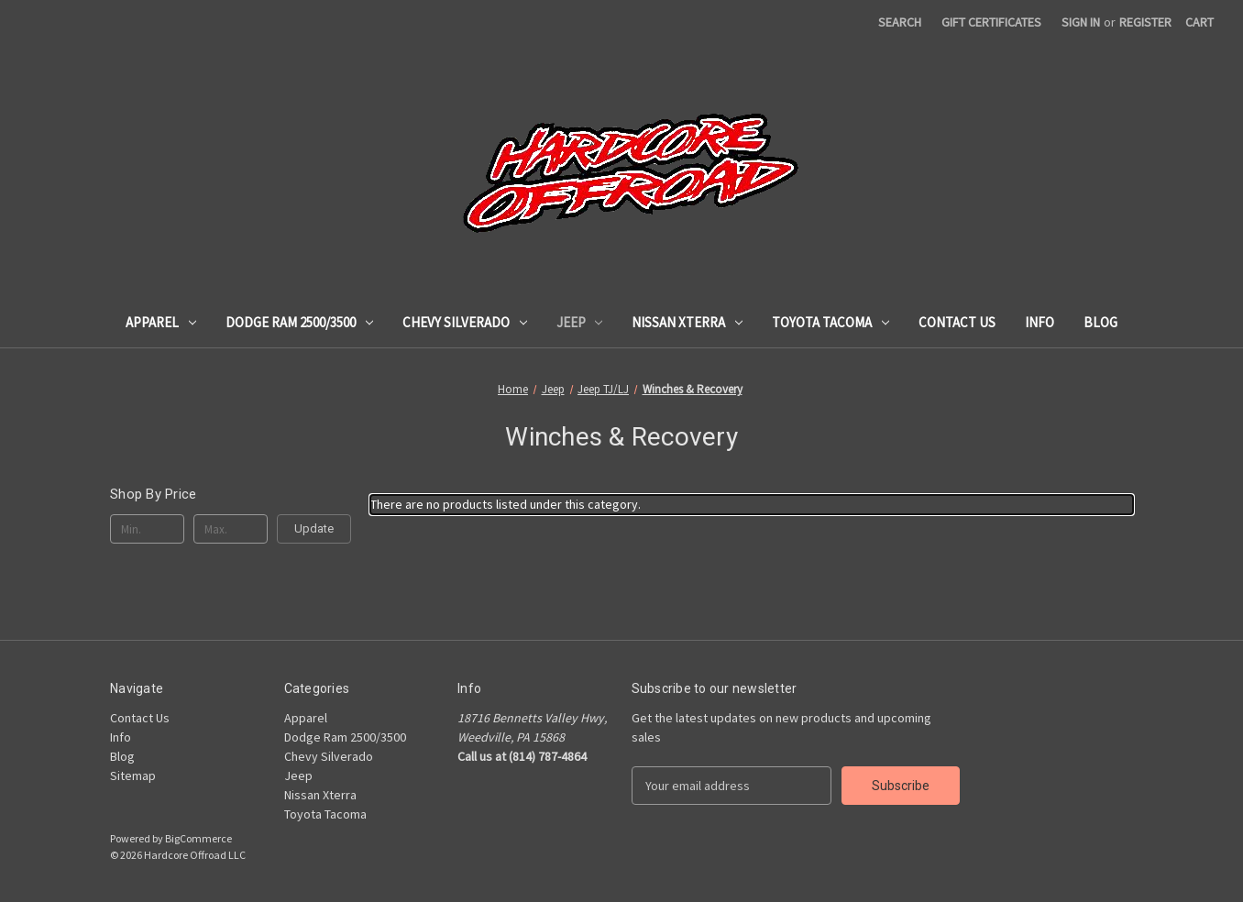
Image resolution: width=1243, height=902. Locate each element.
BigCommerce (198, 838)
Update (314, 528)
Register (1145, 22)
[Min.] (147, 529)
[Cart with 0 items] (1199, 22)
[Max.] (230, 529)
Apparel (161, 322)
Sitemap (133, 775)
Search (899, 22)
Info (1039, 322)
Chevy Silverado (464, 322)
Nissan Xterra (687, 322)
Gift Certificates (991, 22)
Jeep (579, 322)
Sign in (1081, 22)
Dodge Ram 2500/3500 (299, 322)
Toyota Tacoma (830, 322)
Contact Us (957, 322)
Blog (1100, 322)
